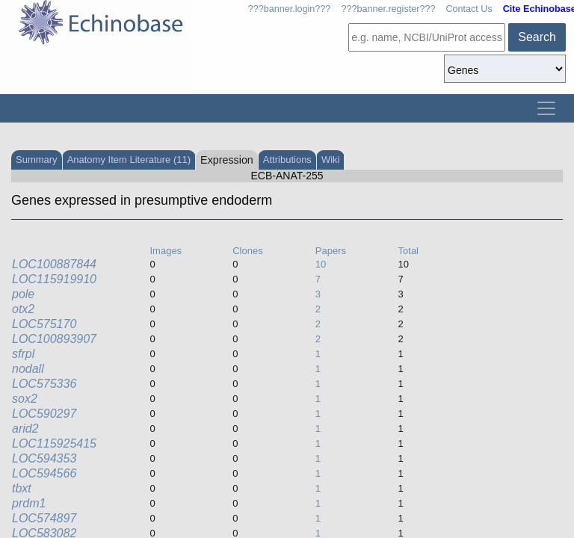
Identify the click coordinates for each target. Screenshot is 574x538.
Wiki (330, 159)
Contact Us (468, 9)
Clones (247, 250)
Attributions (287, 159)
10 (320, 264)
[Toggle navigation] (546, 108)
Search (537, 37)
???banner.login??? (289, 9)
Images (165, 250)
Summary (37, 159)
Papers (330, 250)
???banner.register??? (388, 9)
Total (408, 250)
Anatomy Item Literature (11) (129, 159)
